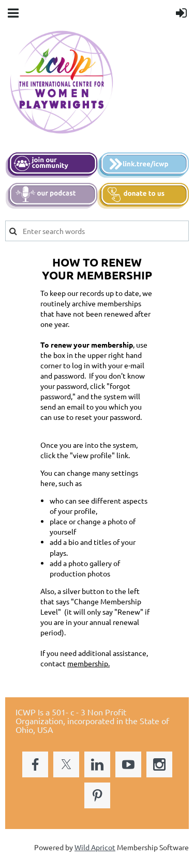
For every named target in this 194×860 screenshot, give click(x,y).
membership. (88, 663)
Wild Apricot (94, 847)
